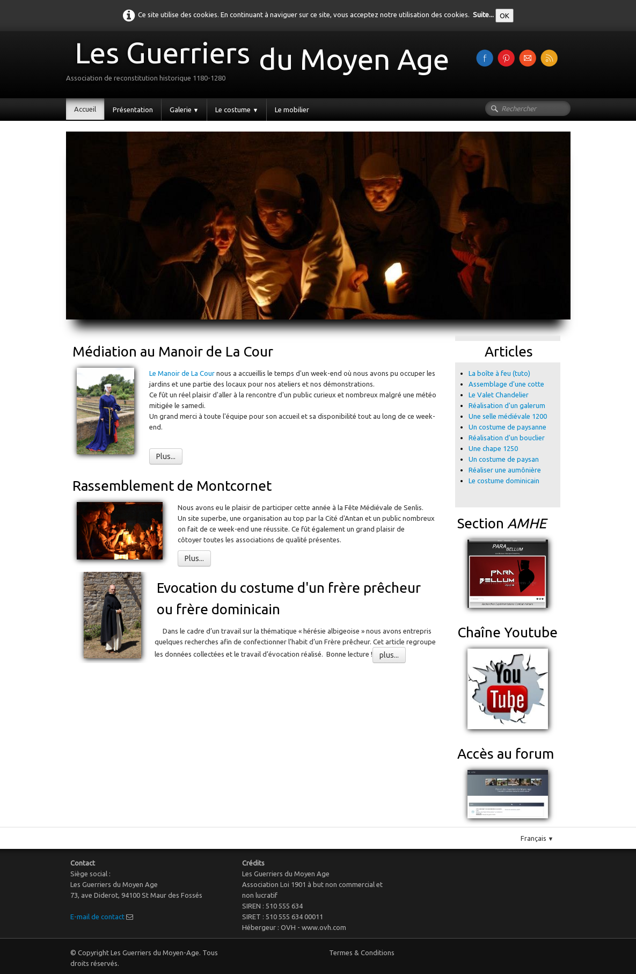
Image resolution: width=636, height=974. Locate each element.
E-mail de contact (97, 916)
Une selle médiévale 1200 (508, 416)
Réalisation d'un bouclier (507, 437)
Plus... (166, 456)
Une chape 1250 (493, 448)
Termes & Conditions (361, 952)
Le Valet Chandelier (499, 394)
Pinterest (425, 677)
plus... (389, 655)
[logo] (261, 64)
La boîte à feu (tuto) (499, 373)
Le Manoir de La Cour (182, 373)
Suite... (483, 14)
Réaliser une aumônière (505, 470)
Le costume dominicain (505, 480)
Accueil (85, 109)
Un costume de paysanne (507, 427)
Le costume (236, 109)
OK (504, 15)
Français (537, 838)
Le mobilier (292, 109)
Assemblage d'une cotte (506, 384)
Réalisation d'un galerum (507, 405)
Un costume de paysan (504, 459)
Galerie (184, 109)
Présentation (133, 109)
